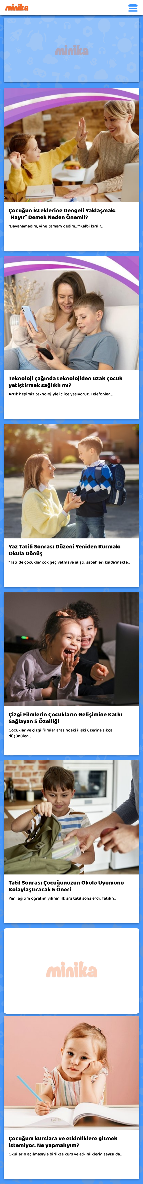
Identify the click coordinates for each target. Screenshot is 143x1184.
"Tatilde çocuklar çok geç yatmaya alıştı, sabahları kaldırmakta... (69, 562)
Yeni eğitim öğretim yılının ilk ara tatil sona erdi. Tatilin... (62, 898)
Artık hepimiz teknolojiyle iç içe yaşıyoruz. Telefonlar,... (61, 394)
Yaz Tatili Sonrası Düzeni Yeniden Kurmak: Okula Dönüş (64, 550)
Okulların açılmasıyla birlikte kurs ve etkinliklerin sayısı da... (65, 1154)
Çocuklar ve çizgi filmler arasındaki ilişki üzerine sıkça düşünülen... (60, 733)
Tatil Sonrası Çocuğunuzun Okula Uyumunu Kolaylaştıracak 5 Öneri (66, 886)
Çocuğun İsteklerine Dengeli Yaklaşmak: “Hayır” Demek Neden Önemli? (62, 214)
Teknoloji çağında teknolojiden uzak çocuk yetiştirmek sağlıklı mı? (65, 382)
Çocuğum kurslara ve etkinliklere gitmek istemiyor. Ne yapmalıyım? (63, 1142)
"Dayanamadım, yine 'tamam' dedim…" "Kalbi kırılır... (56, 226)
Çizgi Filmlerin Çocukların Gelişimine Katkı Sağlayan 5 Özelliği (65, 718)
